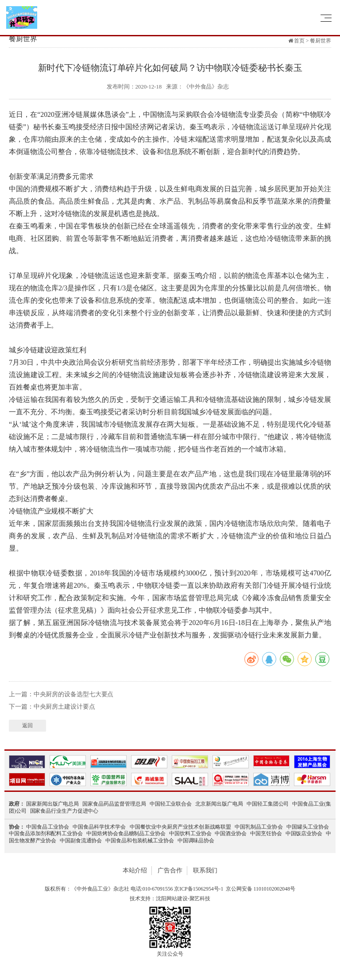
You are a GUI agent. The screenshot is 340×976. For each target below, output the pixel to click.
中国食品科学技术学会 (99, 827)
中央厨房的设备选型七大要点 (74, 694)
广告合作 (170, 870)
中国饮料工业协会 (190, 833)
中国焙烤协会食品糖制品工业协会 (126, 833)
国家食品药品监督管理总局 (114, 804)
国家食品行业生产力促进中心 (64, 811)
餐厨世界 (320, 41)
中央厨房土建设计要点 (64, 706)
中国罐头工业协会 (307, 827)
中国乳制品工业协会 (259, 827)
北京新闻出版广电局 (219, 804)
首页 (299, 41)
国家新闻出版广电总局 (52, 804)
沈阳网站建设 (171, 898)
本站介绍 (135, 870)
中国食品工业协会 (47, 827)
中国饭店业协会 (304, 833)
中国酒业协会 (231, 833)
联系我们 (205, 870)
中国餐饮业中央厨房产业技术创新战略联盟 (180, 827)
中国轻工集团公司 (268, 804)
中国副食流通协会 (81, 840)
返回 (27, 725)
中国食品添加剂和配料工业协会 (46, 833)
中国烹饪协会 (266, 833)
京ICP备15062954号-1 (198, 889)
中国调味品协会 (196, 840)
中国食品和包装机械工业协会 (139, 840)
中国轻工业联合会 (171, 804)
